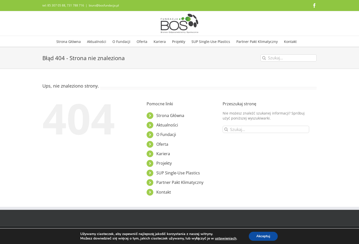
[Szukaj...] (289, 58)
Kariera (163, 153)
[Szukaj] (264, 58)
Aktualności (167, 125)
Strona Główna (170, 115)
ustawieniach (225, 238)
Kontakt (163, 192)
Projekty (164, 163)
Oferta (162, 144)
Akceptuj (263, 236)
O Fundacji (166, 134)
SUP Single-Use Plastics (178, 173)
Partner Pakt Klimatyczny (179, 182)
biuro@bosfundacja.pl (104, 5)
